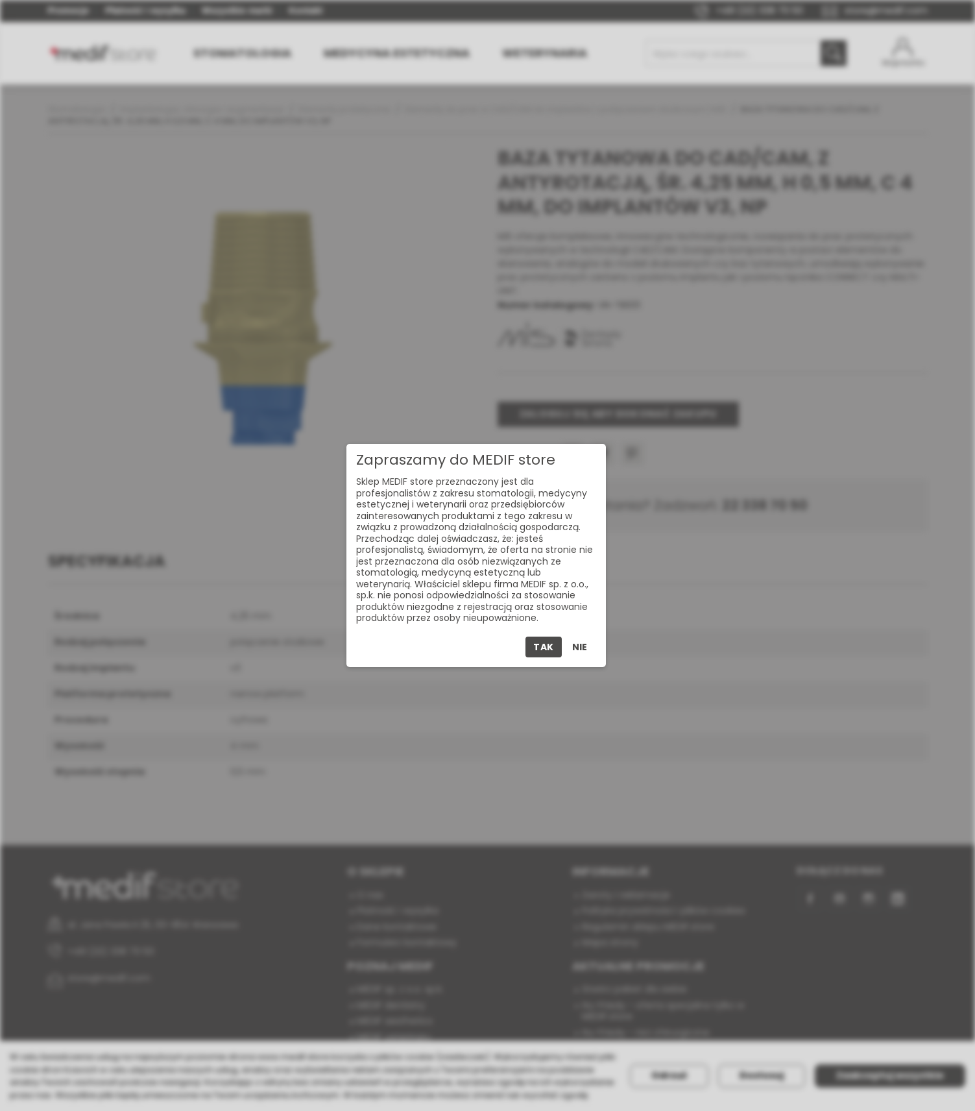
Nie (579, 647)
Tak (543, 647)
